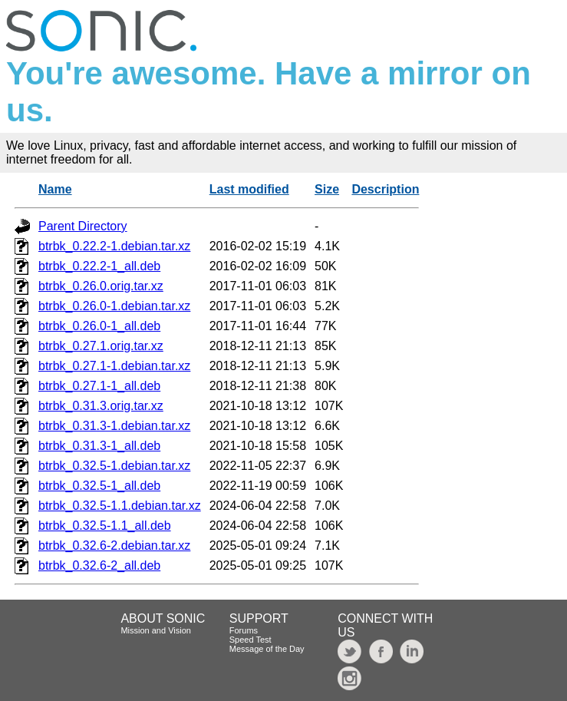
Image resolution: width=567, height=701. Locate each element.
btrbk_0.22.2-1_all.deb (99, 266)
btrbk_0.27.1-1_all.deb (99, 385)
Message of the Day (267, 648)
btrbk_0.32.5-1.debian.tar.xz (114, 465)
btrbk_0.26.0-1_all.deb (99, 325)
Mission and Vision (155, 630)
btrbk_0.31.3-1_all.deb (99, 445)
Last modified (249, 189)
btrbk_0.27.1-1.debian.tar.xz (114, 365)
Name (55, 189)
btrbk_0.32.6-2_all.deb (99, 565)
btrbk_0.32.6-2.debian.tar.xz (114, 545)
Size (327, 189)
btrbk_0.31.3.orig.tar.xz (100, 405)
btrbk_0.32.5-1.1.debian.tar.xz (119, 505)
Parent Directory (82, 226)
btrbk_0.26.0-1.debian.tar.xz (114, 305)
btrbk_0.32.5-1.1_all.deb (104, 525)
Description (385, 189)
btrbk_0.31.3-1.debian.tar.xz (114, 425)
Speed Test (250, 639)
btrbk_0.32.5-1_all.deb (99, 485)
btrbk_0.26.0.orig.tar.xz (100, 286)
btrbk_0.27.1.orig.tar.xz (100, 345)
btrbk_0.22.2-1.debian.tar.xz (114, 246)
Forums (243, 630)
